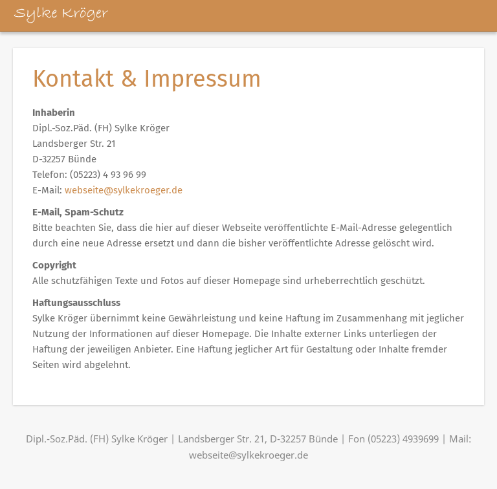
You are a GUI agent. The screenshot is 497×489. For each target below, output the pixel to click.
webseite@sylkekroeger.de (123, 190)
